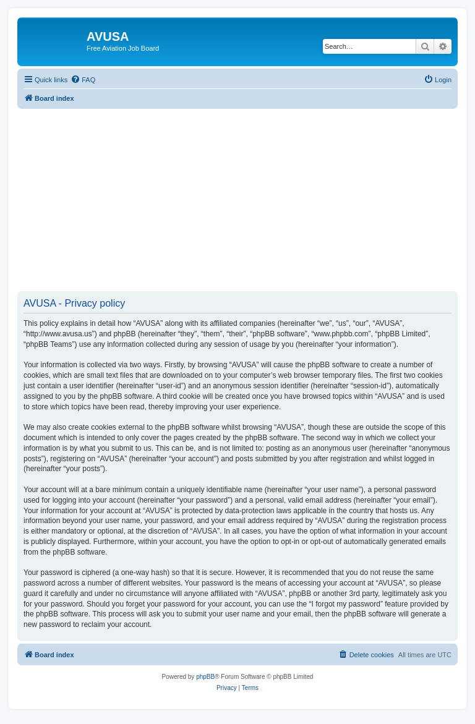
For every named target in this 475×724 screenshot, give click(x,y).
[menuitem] (83, 79)
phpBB (205, 676)
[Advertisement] (237, 195)
